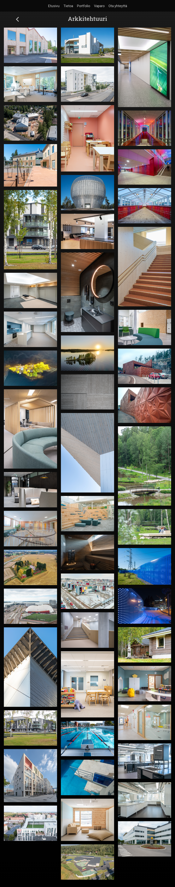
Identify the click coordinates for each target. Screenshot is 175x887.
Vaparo (99, 6)
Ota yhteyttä (117, 6)
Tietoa (68, 6)
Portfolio (83, 6)
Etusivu (54, 6)
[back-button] (17, 19)
